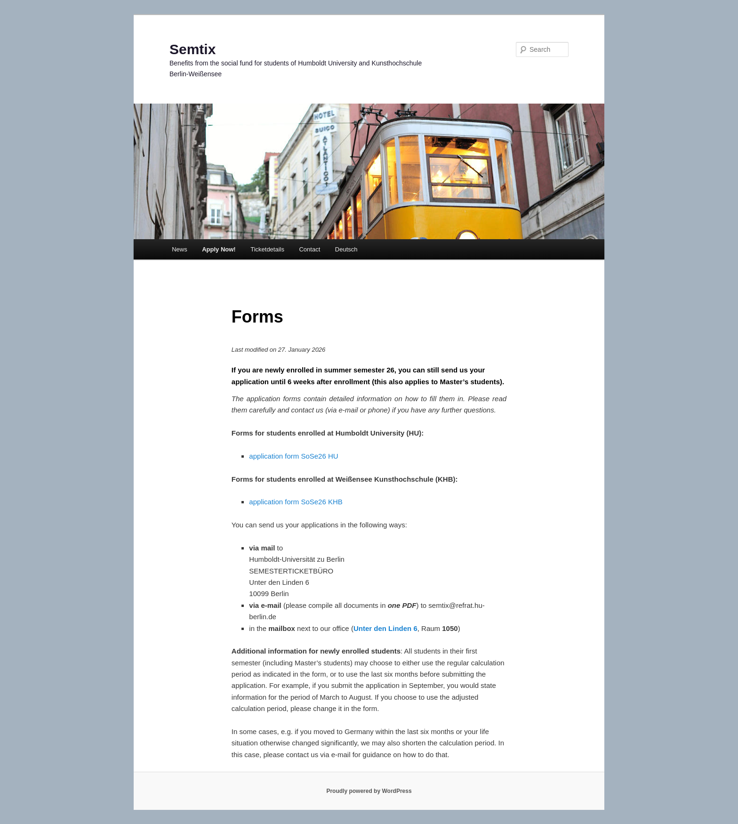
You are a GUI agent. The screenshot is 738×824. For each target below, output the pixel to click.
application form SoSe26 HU (293, 456)
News (179, 249)
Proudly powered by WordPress (368, 791)
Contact (309, 249)
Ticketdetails (267, 249)
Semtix (192, 49)
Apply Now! (219, 249)
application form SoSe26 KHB (295, 502)
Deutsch (346, 249)
